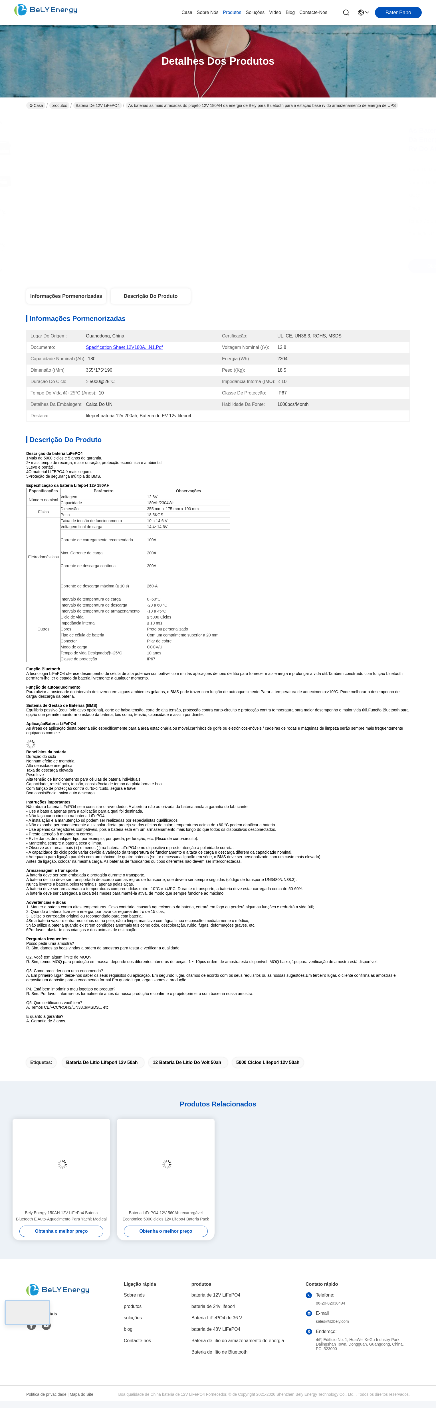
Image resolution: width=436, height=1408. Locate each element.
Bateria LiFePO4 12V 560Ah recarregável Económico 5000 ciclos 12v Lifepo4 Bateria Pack (166, 1215)
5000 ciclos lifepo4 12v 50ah (267, 1062)
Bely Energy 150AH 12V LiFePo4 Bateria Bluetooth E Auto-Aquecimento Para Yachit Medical (61, 1215)
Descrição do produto (150, 296)
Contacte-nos (313, 12)
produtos (232, 12)
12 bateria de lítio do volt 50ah (187, 1062)
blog (290, 12)
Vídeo (275, 12)
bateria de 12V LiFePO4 (98, 105)
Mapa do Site (81, 1394)
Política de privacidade (46, 1394)
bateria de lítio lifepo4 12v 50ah (102, 1062)
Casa (187, 12)
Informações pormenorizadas (66, 296)
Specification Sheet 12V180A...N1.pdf (124, 347)
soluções (255, 12)
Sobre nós (208, 12)
